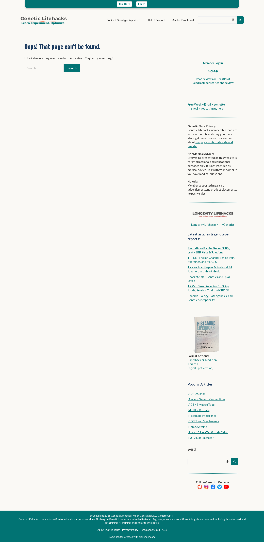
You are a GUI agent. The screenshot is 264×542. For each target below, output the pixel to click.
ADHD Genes (196, 393)
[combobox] (214, 20)
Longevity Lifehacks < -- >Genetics (213, 224)
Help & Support (151, 20)
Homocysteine (197, 427)
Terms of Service (149, 529)
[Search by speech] (228, 20)
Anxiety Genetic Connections (206, 399)
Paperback (194, 360)
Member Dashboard (177, 20)
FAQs (163, 529)
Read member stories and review (213, 83)
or (203, 360)
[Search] (240, 20)
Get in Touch (113, 529)
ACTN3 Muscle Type (201, 404)
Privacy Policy (130, 529)
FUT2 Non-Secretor (201, 437)
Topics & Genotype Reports (120, 20)
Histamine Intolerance (202, 415)
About (100, 529)
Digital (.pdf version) (200, 368)
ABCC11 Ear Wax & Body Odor (208, 432)
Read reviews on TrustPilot (213, 79)
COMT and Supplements (203, 421)
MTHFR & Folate (198, 410)
